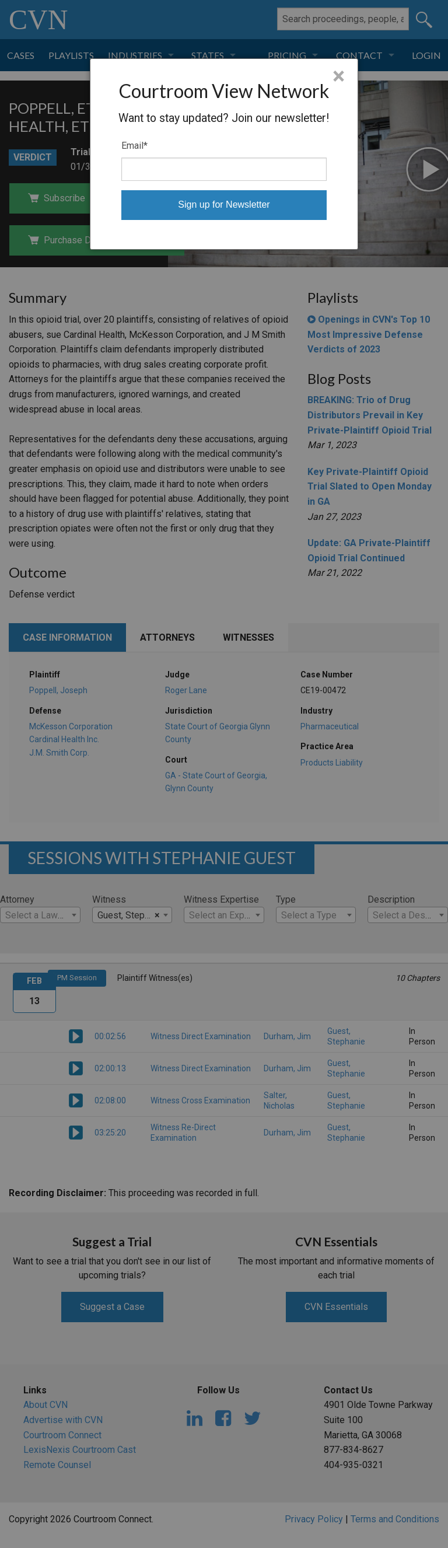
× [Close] (338, 76)
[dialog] (224, 154)
